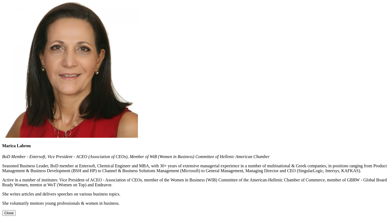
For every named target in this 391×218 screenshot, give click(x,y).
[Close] (9, 213)
